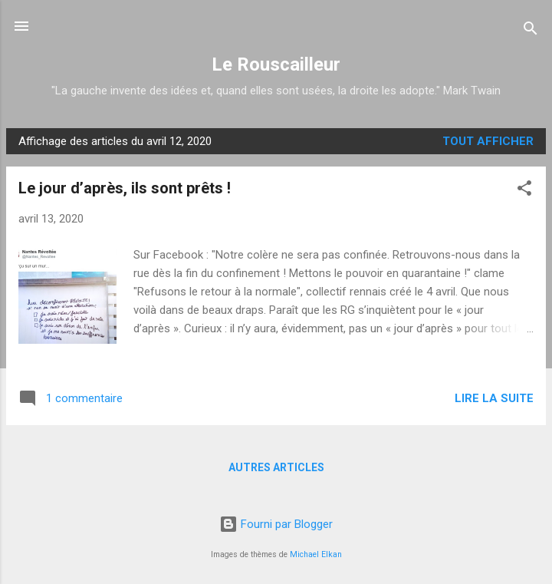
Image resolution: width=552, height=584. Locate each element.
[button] (524, 191)
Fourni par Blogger (276, 524)
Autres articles (276, 467)
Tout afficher (488, 141)
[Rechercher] (530, 31)
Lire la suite (494, 398)
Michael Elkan (316, 554)
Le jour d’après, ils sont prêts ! (124, 188)
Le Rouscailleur (276, 64)
